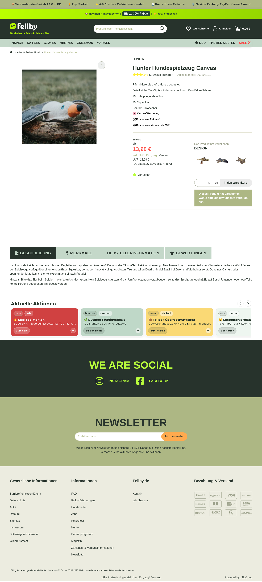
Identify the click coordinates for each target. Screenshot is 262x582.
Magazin (76, 541)
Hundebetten (79, 507)
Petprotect (77, 521)
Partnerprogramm (82, 534)
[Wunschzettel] (197, 29)
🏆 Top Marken (78, 4)
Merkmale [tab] (79, 254)
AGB (13, 507)
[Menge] (203, 183)
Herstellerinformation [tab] (133, 254)
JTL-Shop (246, 578)
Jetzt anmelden (174, 437)
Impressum (17, 528)
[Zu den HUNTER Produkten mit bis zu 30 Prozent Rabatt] (131, 14)
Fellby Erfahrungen (83, 501)
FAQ (74, 494)
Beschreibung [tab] (33, 254)
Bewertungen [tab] (188, 254)
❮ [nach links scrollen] (240, 304)
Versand (164, 156)
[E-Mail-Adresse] (119, 437)
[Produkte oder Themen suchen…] (125, 29)
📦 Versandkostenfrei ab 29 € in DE (36, 4)
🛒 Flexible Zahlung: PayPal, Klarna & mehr (221, 4)
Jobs (74, 514)
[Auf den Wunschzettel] (101, 66)
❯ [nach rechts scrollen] (248, 304)
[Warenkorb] (242, 29)
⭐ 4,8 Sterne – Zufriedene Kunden (119, 4)
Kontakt (137, 494)
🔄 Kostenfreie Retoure (168, 4)
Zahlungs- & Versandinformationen (92, 548)
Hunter (75, 528)
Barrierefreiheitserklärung (25, 494)
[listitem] (44, 323)
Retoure (15, 514)
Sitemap (15, 521)
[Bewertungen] (153, 75)
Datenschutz (17, 501)
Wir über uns (141, 501)
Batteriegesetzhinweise (24, 534)
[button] (222, 29)
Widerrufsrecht (19, 541)
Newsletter (78, 555)
